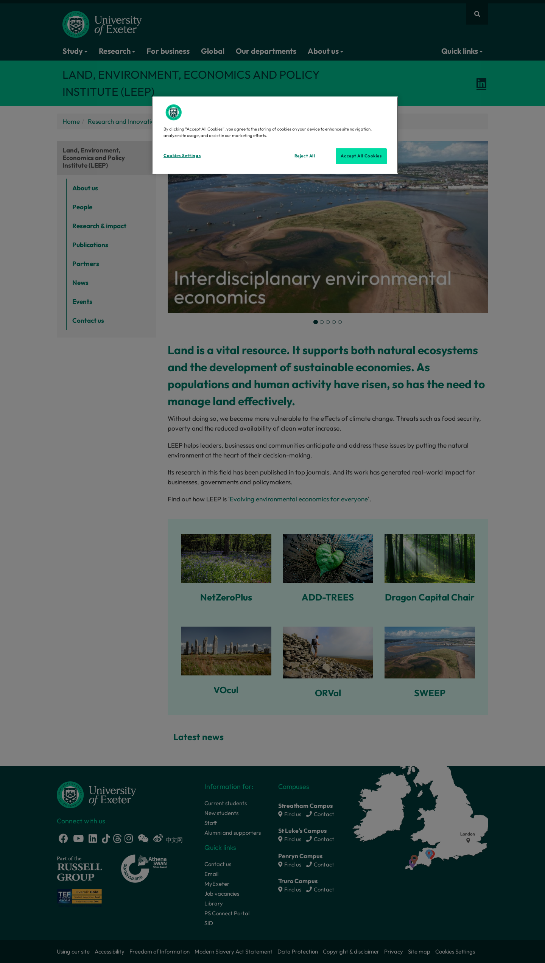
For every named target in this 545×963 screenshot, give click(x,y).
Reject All (304, 156)
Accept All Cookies (361, 156)
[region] (275, 135)
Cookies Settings (182, 155)
